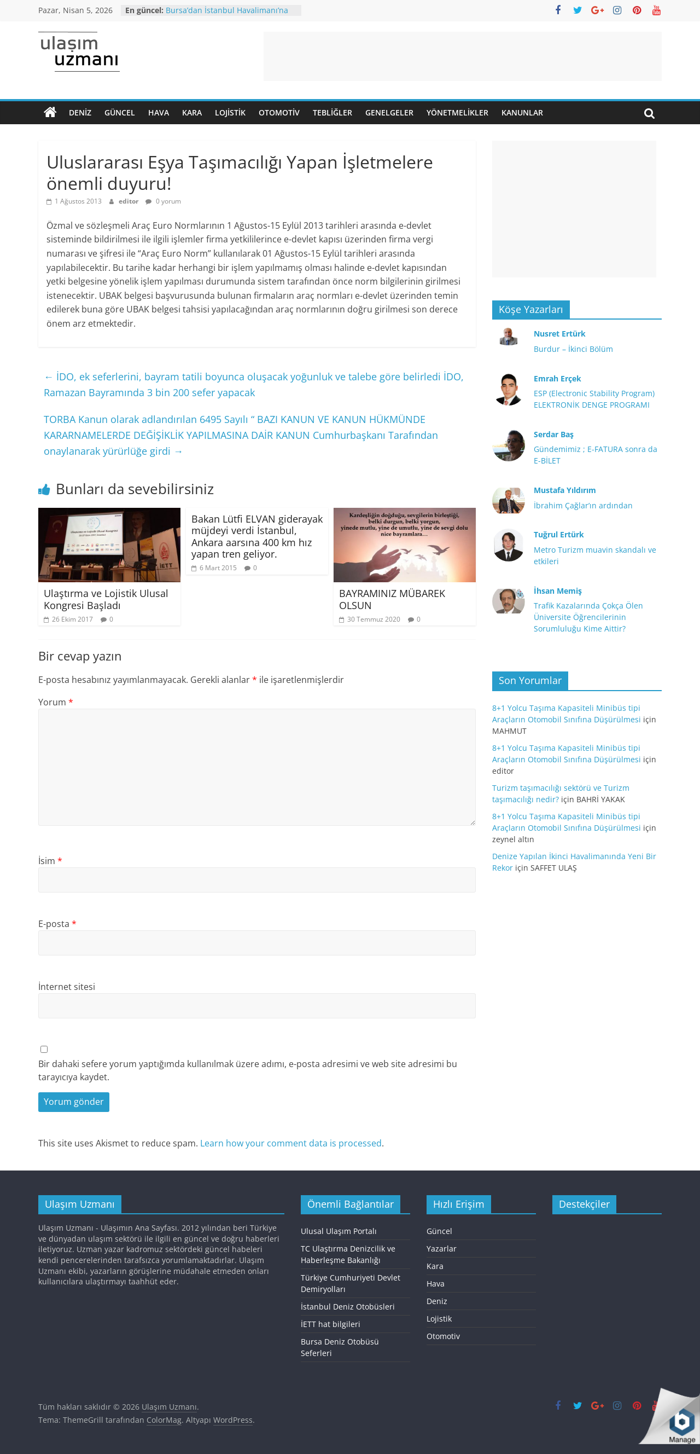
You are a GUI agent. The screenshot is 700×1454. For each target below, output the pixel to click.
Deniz (80, 112)
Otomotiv (279, 112)
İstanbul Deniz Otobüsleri (348, 1306)
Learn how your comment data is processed (291, 1143)
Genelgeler (389, 112)
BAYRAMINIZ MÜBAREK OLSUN (392, 599)
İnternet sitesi (66, 987)
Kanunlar (522, 112)
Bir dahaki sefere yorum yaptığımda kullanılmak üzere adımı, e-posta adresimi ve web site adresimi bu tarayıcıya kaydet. (247, 1070)
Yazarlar (442, 1248)
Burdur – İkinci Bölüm (573, 349)
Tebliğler (332, 112)
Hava (158, 112)
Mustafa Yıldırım (565, 490)
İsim (50, 861)
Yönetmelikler (457, 112)
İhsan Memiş (558, 591)
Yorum (55, 702)
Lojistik (230, 112)
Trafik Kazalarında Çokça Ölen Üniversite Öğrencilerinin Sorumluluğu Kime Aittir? (588, 617)
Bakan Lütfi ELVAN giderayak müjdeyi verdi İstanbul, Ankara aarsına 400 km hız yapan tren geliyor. (257, 536)
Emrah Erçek (557, 378)
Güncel (119, 112)
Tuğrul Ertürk (559, 534)
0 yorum (163, 201)
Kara (192, 112)
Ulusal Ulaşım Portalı (339, 1231)
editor (129, 201)
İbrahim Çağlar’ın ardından (583, 505)
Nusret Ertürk (560, 333)
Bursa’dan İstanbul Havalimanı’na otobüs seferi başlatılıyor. (227, 15)
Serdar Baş (554, 434)
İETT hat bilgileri (330, 1324)
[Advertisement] (463, 56)
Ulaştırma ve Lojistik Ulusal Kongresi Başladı (106, 599)
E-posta (57, 924)
